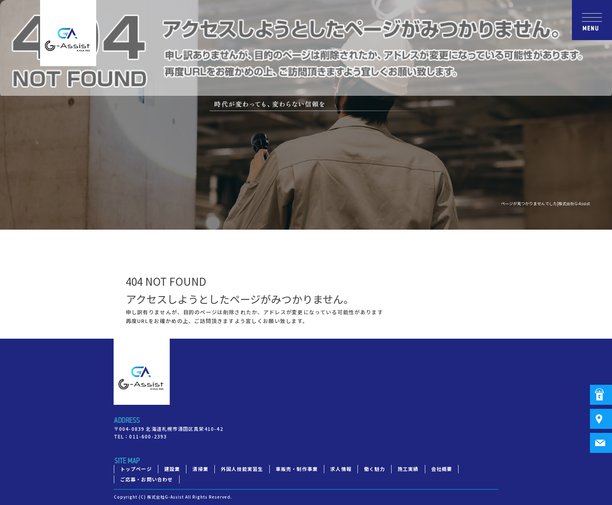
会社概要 (441, 468)
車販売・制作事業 (297, 468)
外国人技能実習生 (242, 468)
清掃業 (200, 468)
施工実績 (408, 468)
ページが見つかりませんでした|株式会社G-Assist (545, 203)
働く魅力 (374, 468)
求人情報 (340, 468)
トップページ (136, 468)
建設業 (172, 468)
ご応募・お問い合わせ (146, 479)
